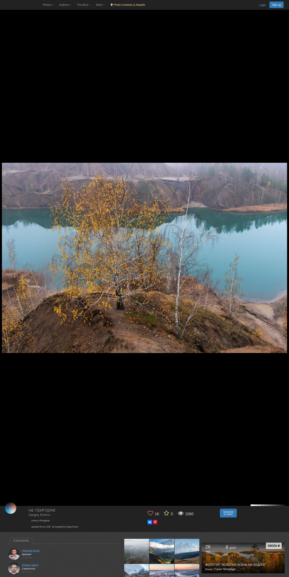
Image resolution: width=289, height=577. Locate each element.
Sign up (276, 4)
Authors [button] (65, 4)
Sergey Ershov (39, 515)
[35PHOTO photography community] (21, 5)
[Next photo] (285, 252)
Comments (21, 540)
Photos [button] (48, 4)
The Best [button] (83, 4)
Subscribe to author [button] (228, 513)
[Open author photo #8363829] (161, 551)
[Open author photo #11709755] (136, 551)
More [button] (100, 4)
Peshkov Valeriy (30, 565)
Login (262, 5)
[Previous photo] (3, 252)
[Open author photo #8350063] (187, 551)
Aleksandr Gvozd (31, 550)
